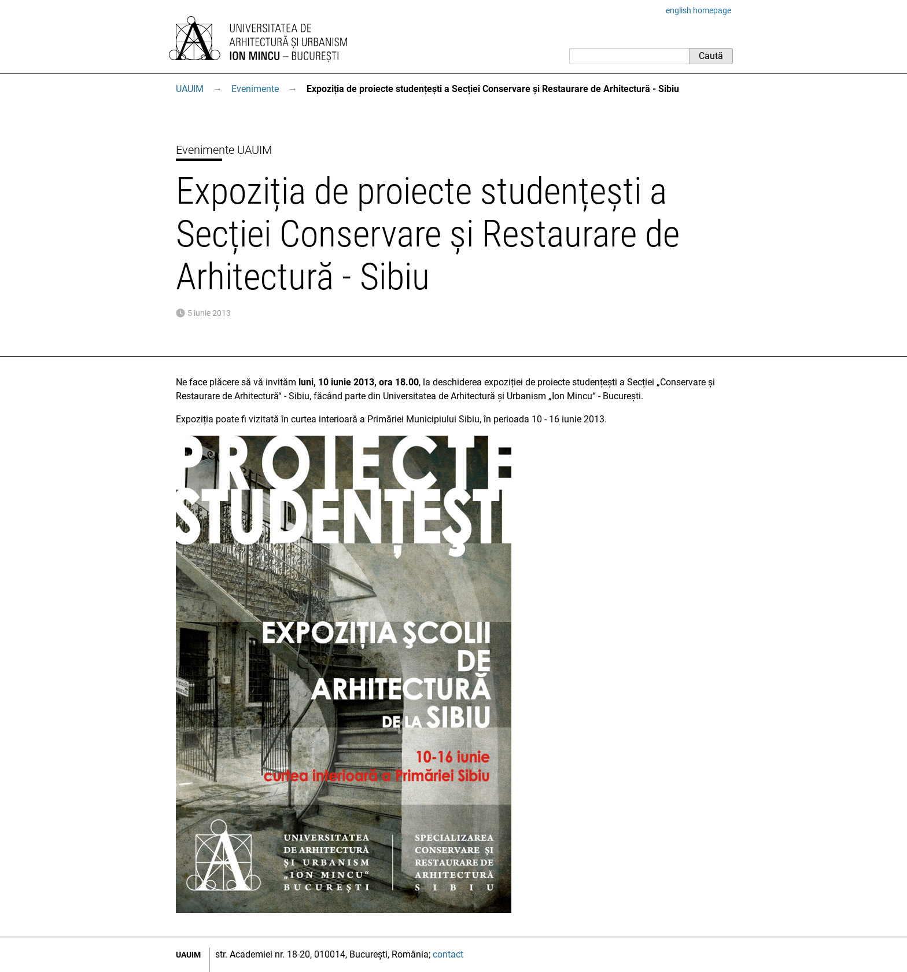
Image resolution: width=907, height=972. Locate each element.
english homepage (698, 10)
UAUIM (190, 88)
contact (448, 954)
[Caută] (629, 56)
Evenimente (255, 88)
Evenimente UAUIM (224, 150)
